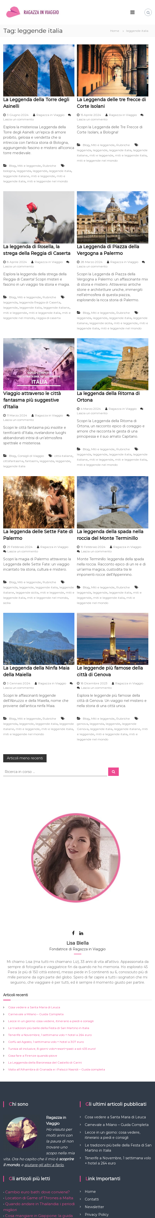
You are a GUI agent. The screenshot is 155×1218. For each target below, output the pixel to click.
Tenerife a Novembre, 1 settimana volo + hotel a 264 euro (50, 981)
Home (90, 1138)
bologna (9, 171)
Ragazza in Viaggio (50, 115)
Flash (103, 1205)
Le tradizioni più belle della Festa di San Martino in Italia (48, 974)
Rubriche (49, 166)
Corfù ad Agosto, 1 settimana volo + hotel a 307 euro (46, 988)
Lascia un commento (18, 119)
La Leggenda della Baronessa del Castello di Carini (45, 1009)
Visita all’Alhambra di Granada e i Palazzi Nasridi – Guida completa (56, 1016)
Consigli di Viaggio (30, 456)
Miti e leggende (29, 166)
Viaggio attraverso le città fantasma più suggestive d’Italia (32, 400)
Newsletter (94, 1153)
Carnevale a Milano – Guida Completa (36, 960)
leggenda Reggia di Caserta (39, 302)
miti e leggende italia (131, 155)
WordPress (11, 1210)
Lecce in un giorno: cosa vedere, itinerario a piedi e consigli (51, 967)
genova (82, 724)
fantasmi (31, 461)
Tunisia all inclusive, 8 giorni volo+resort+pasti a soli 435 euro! (52, 995)
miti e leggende (43, 176)
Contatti (92, 1145)
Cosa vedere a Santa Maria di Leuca (34, 954)
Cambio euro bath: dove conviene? (37, 1138)
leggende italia (60, 171)
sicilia (7, 603)
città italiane (63, 456)
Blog (12, 166)
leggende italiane (16, 176)
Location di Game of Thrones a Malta (38, 1144)
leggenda (24, 171)
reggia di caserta (48, 318)
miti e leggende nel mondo (47, 181)
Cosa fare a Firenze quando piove (32, 1002)
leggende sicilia (100, 323)
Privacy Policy (97, 1161)
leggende (40, 171)
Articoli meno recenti (25, 758)
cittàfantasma (13, 461)
